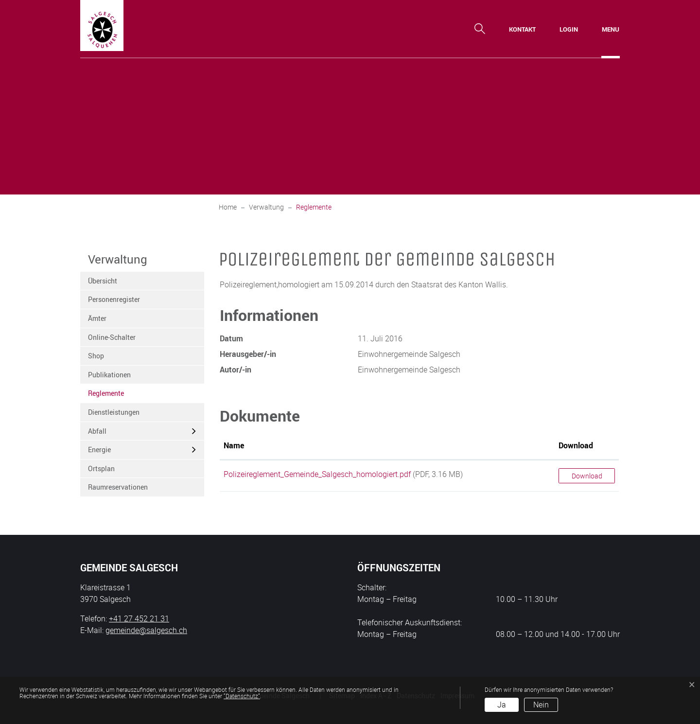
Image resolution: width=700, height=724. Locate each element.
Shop (96, 355)
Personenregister (114, 299)
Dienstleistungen (114, 412)
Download (587, 475)
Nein (541, 704)
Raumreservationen (118, 487)
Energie (99, 449)
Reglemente (112, 395)
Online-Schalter (112, 337)
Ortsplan (101, 468)
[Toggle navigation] (610, 29)
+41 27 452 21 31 (139, 618)
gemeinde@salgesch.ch (146, 630)
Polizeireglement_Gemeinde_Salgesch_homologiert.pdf (317, 474)
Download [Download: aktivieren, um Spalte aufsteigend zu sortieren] (576, 445)
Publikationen (109, 374)
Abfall (97, 431)
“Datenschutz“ (242, 696)
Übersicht (102, 280)
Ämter (97, 318)
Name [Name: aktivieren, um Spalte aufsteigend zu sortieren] (234, 445)
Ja (501, 704)
